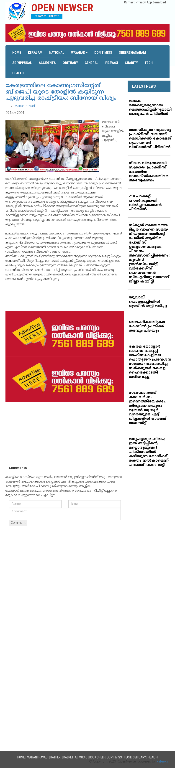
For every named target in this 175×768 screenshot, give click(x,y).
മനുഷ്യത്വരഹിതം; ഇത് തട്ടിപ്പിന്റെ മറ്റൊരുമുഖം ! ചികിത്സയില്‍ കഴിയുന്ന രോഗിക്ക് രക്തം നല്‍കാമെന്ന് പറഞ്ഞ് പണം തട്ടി (149, 452)
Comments (18, 468)
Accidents (47, 63)
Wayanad (79, 53)
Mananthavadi (25, 106)
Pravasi (111, 63)
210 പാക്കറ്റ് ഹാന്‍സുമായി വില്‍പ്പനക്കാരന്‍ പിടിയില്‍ (145, 203)
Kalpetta (70, 757)
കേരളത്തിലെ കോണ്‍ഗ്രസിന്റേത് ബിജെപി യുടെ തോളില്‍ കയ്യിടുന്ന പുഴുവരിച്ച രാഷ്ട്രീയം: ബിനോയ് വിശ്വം (60, 92)
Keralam (35, 53)
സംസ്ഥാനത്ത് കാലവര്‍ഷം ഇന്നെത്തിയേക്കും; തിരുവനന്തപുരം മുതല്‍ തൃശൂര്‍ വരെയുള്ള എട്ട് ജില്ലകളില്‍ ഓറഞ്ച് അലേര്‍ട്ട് (147, 408)
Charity (131, 63)
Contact (129, 2)
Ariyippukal (22, 63)
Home (16, 53)
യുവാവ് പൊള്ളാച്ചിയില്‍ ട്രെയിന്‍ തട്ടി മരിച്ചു (148, 301)
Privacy (141, 2)
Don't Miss (103, 53)
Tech (149, 63)
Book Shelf (97, 757)
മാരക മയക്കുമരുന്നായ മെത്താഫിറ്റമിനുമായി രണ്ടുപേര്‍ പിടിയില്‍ (150, 107)
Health (18, 73)
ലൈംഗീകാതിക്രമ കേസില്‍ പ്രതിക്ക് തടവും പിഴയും (147, 326)
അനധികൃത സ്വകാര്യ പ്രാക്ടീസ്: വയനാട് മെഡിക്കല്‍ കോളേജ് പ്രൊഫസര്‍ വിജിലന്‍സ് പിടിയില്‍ (150, 139)
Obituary (70, 63)
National (56, 53)
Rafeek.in (163, 762)
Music (83, 757)
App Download (156, 2)
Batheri (55, 757)
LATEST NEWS (144, 86)
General (91, 63)
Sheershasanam (132, 53)
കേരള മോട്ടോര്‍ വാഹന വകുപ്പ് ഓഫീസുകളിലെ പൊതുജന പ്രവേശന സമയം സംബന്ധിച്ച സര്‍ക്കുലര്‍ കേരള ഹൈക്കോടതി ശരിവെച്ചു (150, 361)
